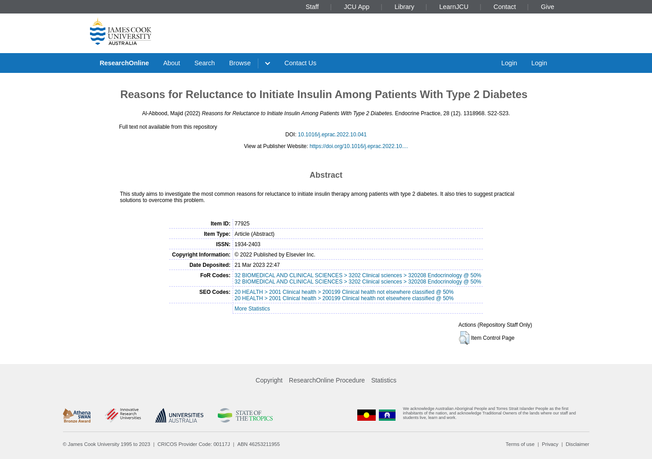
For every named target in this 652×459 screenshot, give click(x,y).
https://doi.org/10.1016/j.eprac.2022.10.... (359, 146)
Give (547, 6)
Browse (240, 63)
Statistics (383, 380)
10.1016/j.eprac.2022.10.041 (332, 134)
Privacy (550, 444)
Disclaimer (577, 444)
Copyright (269, 380)
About (171, 63)
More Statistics (252, 309)
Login (509, 63)
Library (404, 6)
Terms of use (520, 444)
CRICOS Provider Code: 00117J (193, 444)
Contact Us (300, 63)
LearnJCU (453, 6)
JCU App (356, 6)
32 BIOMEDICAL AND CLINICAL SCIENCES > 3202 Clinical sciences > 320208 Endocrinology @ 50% (357, 275)
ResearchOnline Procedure (327, 380)
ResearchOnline (124, 63)
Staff (312, 6)
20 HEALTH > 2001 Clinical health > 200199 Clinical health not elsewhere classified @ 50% (344, 292)
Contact (505, 6)
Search (204, 63)
